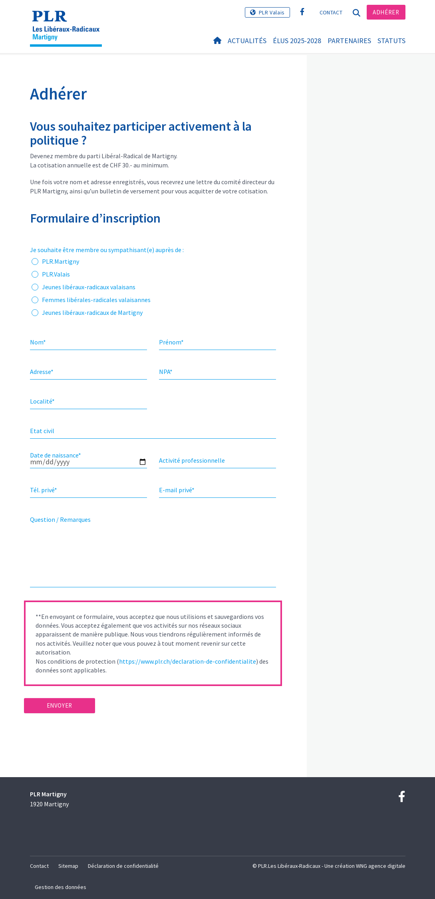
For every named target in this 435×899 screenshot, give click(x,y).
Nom (38, 342)
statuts (391, 40)
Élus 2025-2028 (297, 40)
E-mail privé (177, 490)
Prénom (171, 342)
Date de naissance (55, 455)
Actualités (247, 40)
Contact (331, 12)
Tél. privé (43, 490)
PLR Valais (272, 12)
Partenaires (349, 40)
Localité (42, 401)
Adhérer (386, 12)
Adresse (42, 372)
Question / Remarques (60, 519)
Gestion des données (60, 887)
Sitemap (68, 865)
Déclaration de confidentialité (123, 865)
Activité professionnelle (192, 460)
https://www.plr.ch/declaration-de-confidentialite (187, 661)
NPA (166, 372)
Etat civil (42, 431)
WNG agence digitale (380, 865)
